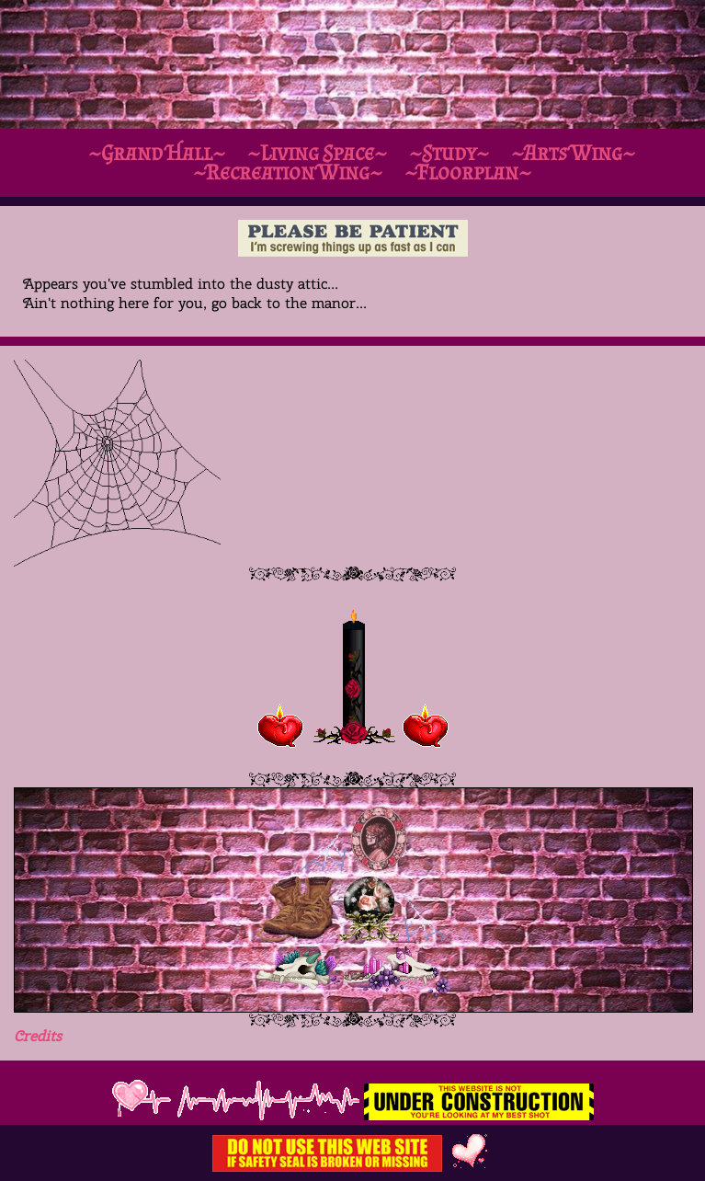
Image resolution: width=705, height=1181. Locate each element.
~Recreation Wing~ (287, 171)
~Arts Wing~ (573, 152)
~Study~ (449, 152)
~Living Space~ (317, 152)
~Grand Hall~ (156, 152)
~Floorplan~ (467, 171)
